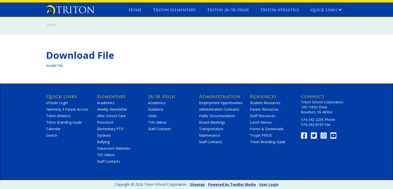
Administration (219, 96)
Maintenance (209, 135)
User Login (268, 184)
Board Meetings (212, 122)
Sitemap (197, 184)
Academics (106, 102)
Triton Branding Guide (64, 122)
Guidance (155, 109)
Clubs (152, 115)
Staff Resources (262, 115)
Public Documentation (217, 115)
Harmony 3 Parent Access (67, 109)
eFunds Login (57, 102)
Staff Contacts (108, 161)
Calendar (53, 128)
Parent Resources (264, 109)
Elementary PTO (110, 128)
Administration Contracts (219, 109)
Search (51, 135)
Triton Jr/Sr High (228, 10)
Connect (312, 96)
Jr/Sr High (161, 96)
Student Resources (265, 102)
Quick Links (326, 10)
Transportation (211, 128)
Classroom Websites (113, 148)
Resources (263, 96)
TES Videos (106, 154)
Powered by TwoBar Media (232, 184)
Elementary (111, 96)
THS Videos (157, 122)
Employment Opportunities (221, 102)
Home (135, 10)
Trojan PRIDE (261, 135)
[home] (70, 9)
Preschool (105, 122)
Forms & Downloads (267, 128)
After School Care (111, 115)
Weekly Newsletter (112, 109)
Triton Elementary (174, 10)
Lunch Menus (261, 122)
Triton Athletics (279, 10)
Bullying (103, 141)
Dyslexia (104, 135)
